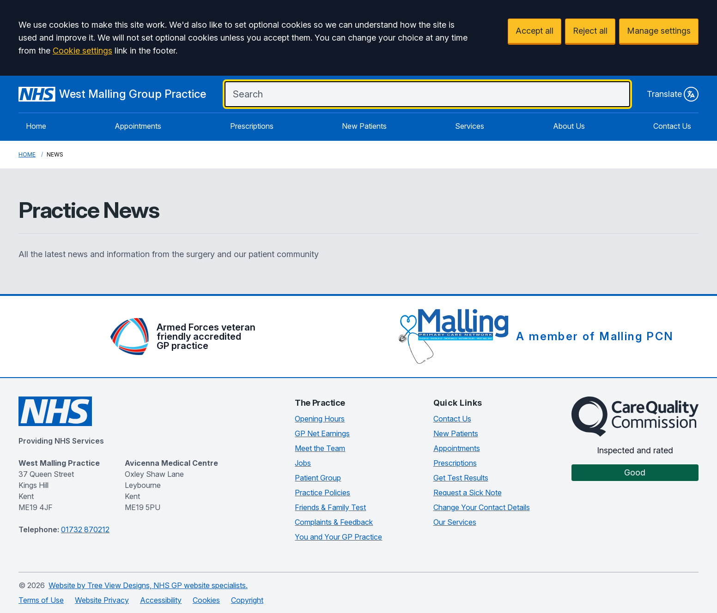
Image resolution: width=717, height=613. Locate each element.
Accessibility (161, 600)
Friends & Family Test (330, 507)
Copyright (247, 600)
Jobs (303, 463)
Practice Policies (322, 492)
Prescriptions (251, 126)
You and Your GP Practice (338, 536)
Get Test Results (460, 477)
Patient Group (318, 477)
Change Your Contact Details (481, 507)
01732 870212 (85, 529)
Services (469, 126)
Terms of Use (41, 600)
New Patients (364, 126)
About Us (569, 126)
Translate (673, 94)
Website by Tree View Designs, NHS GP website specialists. (148, 585)
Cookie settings (82, 50)
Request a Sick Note (467, 492)
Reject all (590, 31)
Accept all (534, 31)
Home (36, 126)
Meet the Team (320, 448)
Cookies (206, 600)
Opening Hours (320, 418)
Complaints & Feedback (334, 522)
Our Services (454, 522)
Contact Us (672, 126)
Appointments (138, 126)
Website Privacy (102, 600)
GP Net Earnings (322, 433)
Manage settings (659, 31)
